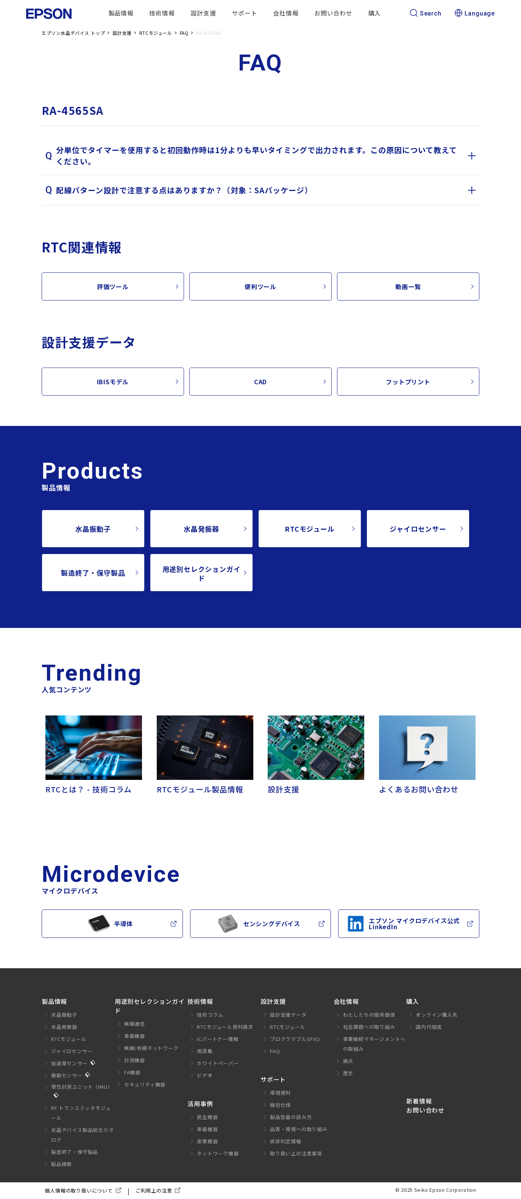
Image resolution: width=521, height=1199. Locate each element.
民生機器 (207, 1117)
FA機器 (132, 1072)
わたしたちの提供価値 (369, 1014)
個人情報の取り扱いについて (84, 1190)
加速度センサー (69, 1063)
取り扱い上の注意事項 (296, 1153)
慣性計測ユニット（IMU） (81, 1086)
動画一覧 (408, 286)
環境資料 (280, 1092)
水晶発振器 (201, 529)
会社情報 (285, 12)
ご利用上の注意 (160, 1190)
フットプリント (408, 381)
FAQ (275, 1051)
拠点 (348, 1060)
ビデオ (204, 1075)
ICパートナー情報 (217, 1038)
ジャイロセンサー (418, 529)
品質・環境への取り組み (299, 1129)
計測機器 (134, 1060)
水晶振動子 (93, 529)
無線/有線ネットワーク (151, 1048)
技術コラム (210, 1014)
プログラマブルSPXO (295, 1038)
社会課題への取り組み (369, 1026)
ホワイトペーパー (218, 1063)
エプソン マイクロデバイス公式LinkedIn (403, 923)
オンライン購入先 (436, 1014)
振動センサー (67, 1075)
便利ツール (260, 286)
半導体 (110, 923)
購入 (374, 12)
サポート (244, 12)
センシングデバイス (258, 923)
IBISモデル (113, 381)
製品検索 (61, 1164)
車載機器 (134, 1035)
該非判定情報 (285, 1141)
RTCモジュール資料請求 (225, 1026)
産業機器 (207, 1141)
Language (475, 13)
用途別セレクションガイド (201, 573)
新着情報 (419, 1100)
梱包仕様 (280, 1104)
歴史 (348, 1073)
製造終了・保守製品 (93, 573)
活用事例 (200, 1103)
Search (425, 13)
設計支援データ (288, 1014)
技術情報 (162, 12)
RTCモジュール (309, 529)
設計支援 (203, 12)
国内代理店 (429, 1026)
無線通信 (134, 1023)
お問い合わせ (333, 12)
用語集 (204, 1051)
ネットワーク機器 (218, 1153)
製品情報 (121, 12)
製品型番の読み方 (291, 1117)
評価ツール (113, 286)
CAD (260, 381)
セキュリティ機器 (144, 1084)
